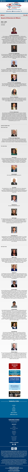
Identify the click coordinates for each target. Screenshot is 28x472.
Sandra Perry (14, 272)
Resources (14, 440)
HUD (14, 407)
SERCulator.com (13, 414)
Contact (14, 429)
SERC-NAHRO (14, 412)
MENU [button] (3, 1)
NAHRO (13, 409)
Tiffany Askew (14, 257)
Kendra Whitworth (14, 235)
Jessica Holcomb (14, 331)
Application (14, 432)
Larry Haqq (14, 187)
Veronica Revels (16, 35)
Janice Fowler (14, 157)
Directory (14, 433)
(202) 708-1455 (6, 456)
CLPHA (13, 405)
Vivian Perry (16, 97)
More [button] (25, 15)
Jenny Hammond (18, 82)
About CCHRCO (14, 436)
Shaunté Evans (17, 53)
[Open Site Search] (21, 11)
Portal (14, 434)
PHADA (13, 410)
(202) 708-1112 (21, 455)
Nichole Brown (14, 204)
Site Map (11, 469)
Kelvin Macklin (14, 174)
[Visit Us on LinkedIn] (26, 1)
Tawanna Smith (14, 309)
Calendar (14, 427)
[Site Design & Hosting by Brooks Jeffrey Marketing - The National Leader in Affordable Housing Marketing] (14, 470)
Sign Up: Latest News (14, 428)
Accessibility (16, 469)
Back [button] (2, 15)
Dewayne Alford (14, 289)
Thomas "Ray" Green (18, 68)
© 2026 (10, 467)
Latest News (14, 437)
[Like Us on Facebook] (25, 1)
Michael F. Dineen (14, 351)
